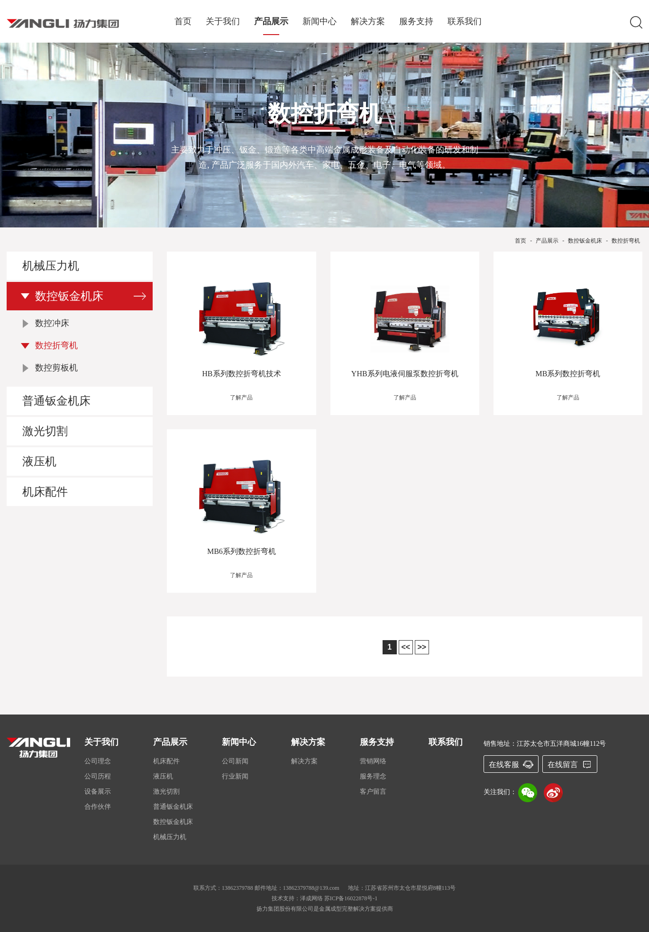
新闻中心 (319, 21)
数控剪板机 (56, 367)
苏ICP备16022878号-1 (351, 898)
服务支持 (416, 21)
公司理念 (97, 761)
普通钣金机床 (56, 401)
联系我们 (465, 21)
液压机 (39, 461)
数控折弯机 (626, 240)
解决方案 (368, 21)
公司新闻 (235, 761)
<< (405, 647)
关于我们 (223, 21)
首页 (183, 21)
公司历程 (97, 776)
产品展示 (271, 21)
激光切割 (45, 431)
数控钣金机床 (585, 240)
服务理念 (373, 776)
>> (421, 647)
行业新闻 (235, 776)
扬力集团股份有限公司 (284, 908)
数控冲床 (52, 323)
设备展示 (97, 791)
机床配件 (45, 492)
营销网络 (373, 761)
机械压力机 (50, 266)
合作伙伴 (97, 806)
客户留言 (373, 791)
